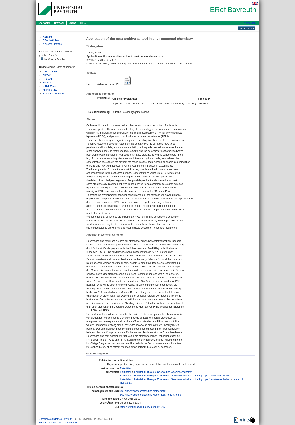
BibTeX (47, 75)
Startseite (44, 23)
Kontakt (43, 422)
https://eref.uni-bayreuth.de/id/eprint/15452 (143, 407)
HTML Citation (50, 86)
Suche (72, 23)
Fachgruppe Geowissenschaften (212, 375)
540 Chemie (174, 394)
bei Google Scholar (53, 59)
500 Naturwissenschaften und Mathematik (142, 391)
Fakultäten (125, 368)
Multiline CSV (50, 90)
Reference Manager (53, 93)
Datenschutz (70, 422)
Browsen (59, 23)
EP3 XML (48, 79)
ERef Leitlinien (51, 40)
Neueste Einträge (52, 44)
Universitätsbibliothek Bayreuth (56, 418)
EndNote (47, 82)
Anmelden (250, 23)
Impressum (55, 422)
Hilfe (83, 23)
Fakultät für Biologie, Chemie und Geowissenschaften (163, 372)
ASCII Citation (50, 71)
